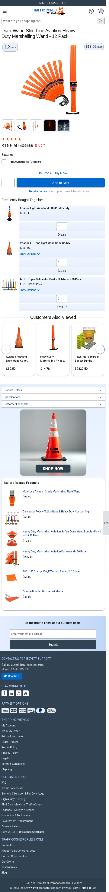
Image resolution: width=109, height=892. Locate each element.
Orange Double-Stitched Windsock (43, 591)
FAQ (4, 782)
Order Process (10, 741)
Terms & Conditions (13, 763)
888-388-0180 (35, 664)
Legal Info (7, 758)
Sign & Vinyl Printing (13, 799)
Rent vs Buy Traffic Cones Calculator (23, 831)
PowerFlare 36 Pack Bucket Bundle (87, 358)
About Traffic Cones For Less (18, 850)
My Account (9, 725)
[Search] (100, 21)
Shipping (7, 769)
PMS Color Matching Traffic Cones (22, 804)
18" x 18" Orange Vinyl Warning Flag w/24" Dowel (51, 571)
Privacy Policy (10, 752)
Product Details (13, 390)
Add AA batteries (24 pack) (25, 161)
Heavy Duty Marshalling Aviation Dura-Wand (53, 359)
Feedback (106, 523)
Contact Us (8, 845)
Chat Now (12, 676)
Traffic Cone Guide (12, 788)
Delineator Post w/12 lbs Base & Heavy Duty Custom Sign (56, 511)
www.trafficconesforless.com (43, 887)
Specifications (12, 397)
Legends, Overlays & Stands (18, 809)
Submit (53, 644)
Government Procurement (17, 820)
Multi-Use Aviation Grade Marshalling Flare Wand (51, 491)
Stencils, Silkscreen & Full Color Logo (23, 793)
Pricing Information (13, 736)
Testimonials (9, 867)
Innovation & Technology (16, 815)
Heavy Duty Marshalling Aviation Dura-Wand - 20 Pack (54, 551)
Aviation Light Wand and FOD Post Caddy (44, 208)
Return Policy (9, 747)
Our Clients (8, 861)
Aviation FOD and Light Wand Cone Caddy (45, 243)
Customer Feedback (16, 404)
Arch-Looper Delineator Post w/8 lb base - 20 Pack (50, 279)
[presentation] (6, 349)
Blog (4, 872)
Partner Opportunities (14, 856)
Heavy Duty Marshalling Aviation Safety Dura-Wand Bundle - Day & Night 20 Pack (62, 533)
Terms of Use (88, 887)
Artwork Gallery (11, 826)
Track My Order (11, 730)
